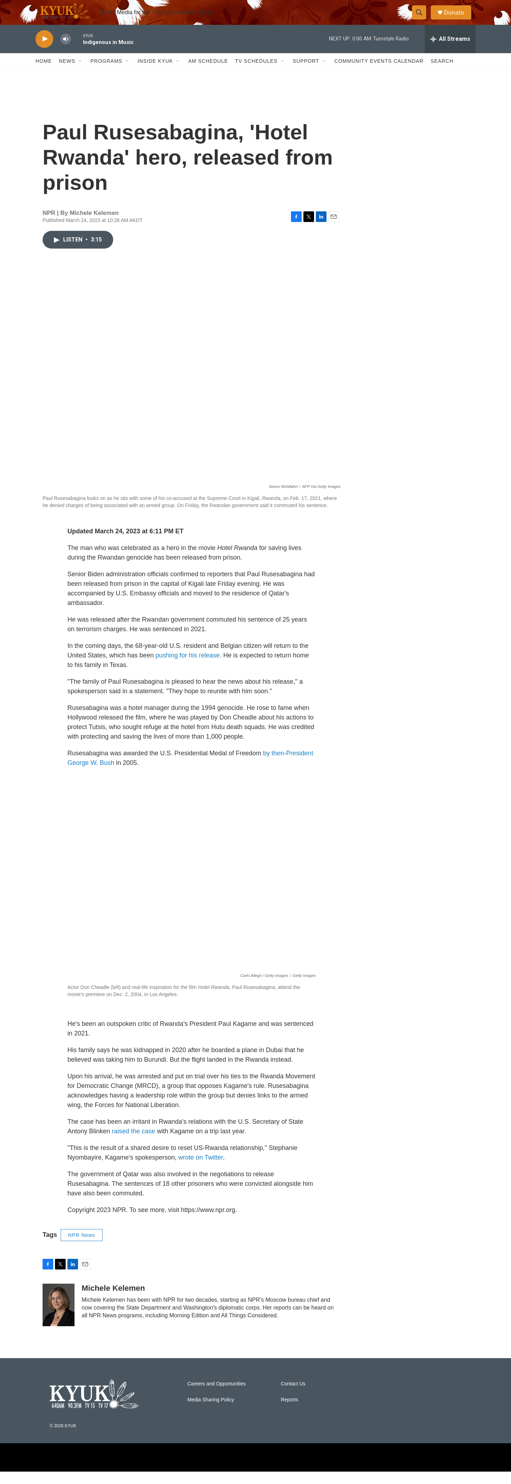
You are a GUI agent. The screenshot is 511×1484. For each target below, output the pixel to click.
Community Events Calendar (378, 74)
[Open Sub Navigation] (80, 74)
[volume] (66, 52)
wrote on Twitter (200, 1169)
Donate (457, 18)
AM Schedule (208, 74)
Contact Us (293, 1396)
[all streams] (450, 51)
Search (441, 74)
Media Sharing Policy (210, 1412)
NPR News (81, 1247)
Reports (289, 1412)
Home (43, 74)
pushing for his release (187, 667)
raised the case (133, 1143)
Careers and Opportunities (216, 1396)
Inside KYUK (155, 74)
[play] (44, 52)
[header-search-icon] (421, 19)
